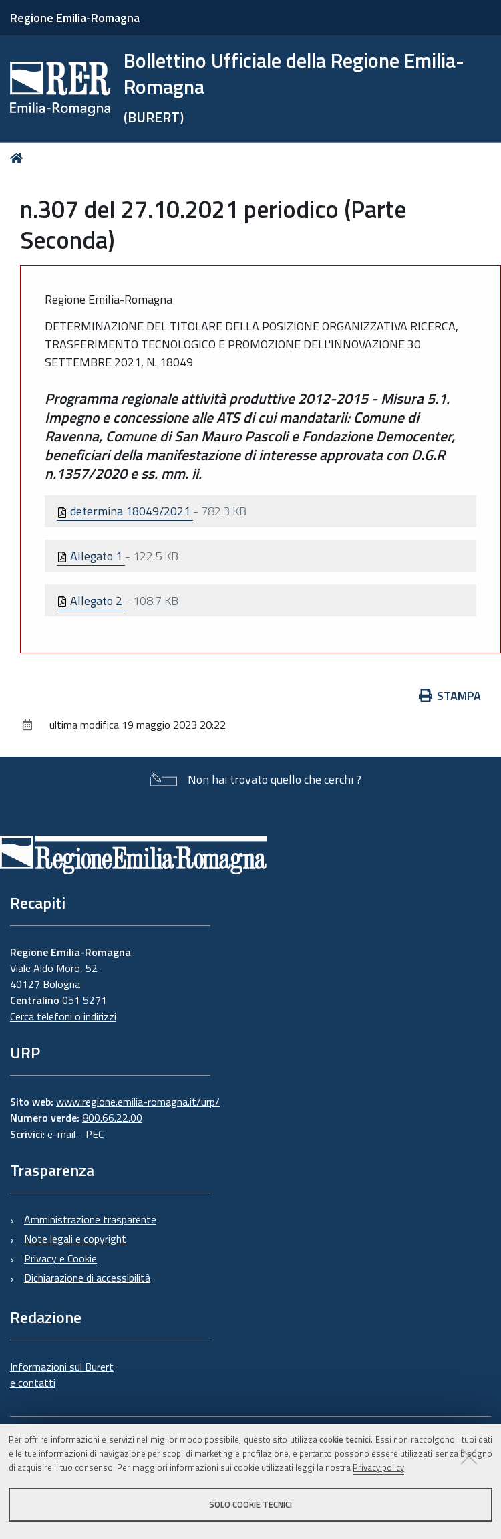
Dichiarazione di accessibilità (87, 1278)
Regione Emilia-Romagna (75, 18)
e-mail (61, 1134)
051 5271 (84, 1000)
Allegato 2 (91, 601)
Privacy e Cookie (60, 1258)
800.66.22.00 (112, 1118)
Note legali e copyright (75, 1239)
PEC (95, 1134)
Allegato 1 (91, 556)
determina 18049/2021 (125, 511)
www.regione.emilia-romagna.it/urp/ (138, 1102)
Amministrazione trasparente (90, 1219)
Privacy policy (378, 1467)
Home (19, 158)
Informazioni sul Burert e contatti (62, 1374)
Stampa (450, 696)
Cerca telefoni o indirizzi (63, 1016)
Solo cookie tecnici (250, 1504)
